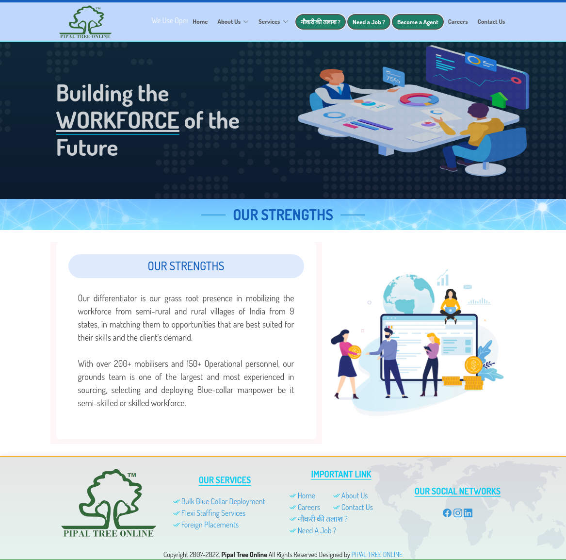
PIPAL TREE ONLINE (377, 554)
